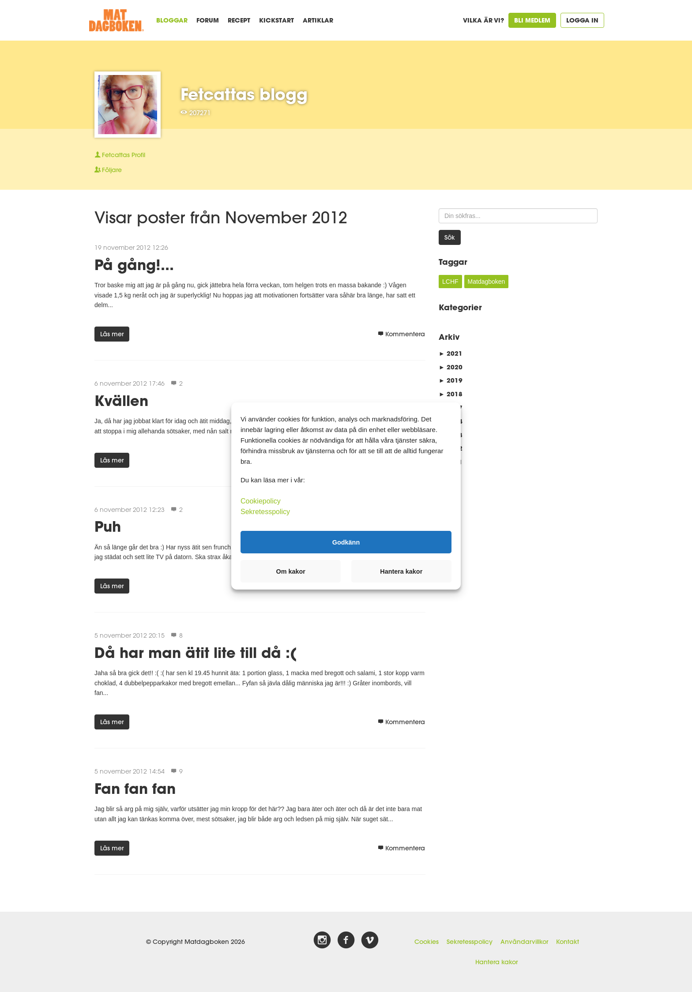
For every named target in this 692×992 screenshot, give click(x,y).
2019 (451, 380)
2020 (451, 367)
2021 (451, 353)
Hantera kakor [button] (401, 571)
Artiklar (318, 20)
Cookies (426, 942)
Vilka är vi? (483, 20)
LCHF (450, 281)
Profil (119, 155)
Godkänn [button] (346, 541)
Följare (108, 170)
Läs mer (112, 334)
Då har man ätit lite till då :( (195, 652)
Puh (107, 526)
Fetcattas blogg (244, 94)
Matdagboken (486, 281)
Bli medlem (532, 20)
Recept (239, 20)
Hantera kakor (496, 962)
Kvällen (121, 400)
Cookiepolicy (261, 501)
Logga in (582, 20)
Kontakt (567, 942)
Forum (207, 20)
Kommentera (401, 334)
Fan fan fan (135, 788)
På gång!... (134, 264)
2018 (451, 394)
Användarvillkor (524, 942)
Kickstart (276, 20)
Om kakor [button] (290, 571)
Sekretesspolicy (470, 942)
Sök (449, 237)
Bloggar (172, 20)
